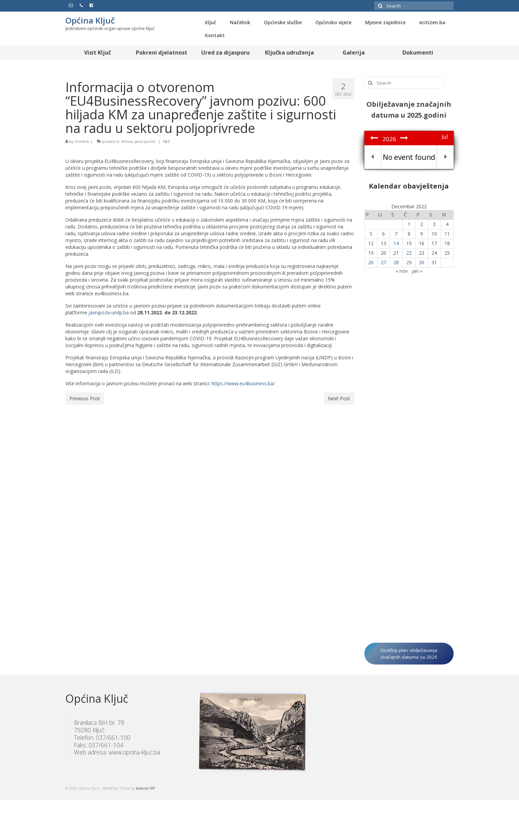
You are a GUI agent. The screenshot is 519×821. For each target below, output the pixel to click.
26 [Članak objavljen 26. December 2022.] (371, 262)
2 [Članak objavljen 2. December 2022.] (421, 224)
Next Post (339, 398)
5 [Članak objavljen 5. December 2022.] (370, 233)
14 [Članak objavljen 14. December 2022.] (396, 243)
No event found (409, 157)
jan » (417, 271)
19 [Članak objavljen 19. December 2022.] (371, 253)
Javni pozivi (145, 141)
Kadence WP (145, 788)
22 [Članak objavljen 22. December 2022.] (409, 253)
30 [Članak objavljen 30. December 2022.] (421, 262)
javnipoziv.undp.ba (109, 312)
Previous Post (84, 398)
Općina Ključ (90, 20)
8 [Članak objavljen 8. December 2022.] (409, 233)
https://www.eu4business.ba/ (243, 383)
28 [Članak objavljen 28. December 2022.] (396, 262)
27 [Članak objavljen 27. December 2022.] (383, 262)
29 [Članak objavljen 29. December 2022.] (409, 262)
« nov (402, 271)
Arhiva (127, 141)
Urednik (82, 141)
